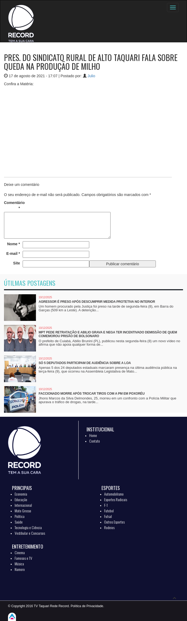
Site (16, 263)
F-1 (106, 505)
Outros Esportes (114, 522)
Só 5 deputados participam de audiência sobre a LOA (85, 363)
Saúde (19, 522)
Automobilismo (114, 494)
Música (19, 563)
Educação (21, 499)
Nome (13, 244)
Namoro (20, 569)
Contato (94, 441)
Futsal (108, 516)
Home (93, 435)
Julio (91, 76)
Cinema (20, 552)
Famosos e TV (23, 558)
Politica (20, 516)
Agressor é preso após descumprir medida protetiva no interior (97, 302)
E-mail (13, 253)
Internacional (23, 505)
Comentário (12, 205)
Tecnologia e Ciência (28, 527)
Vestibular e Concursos (30, 533)
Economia (21, 494)
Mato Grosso (23, 510)
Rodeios (109, 527)
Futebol (109, 510)
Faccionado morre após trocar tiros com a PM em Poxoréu (92, 393)
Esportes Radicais (115, 499)
